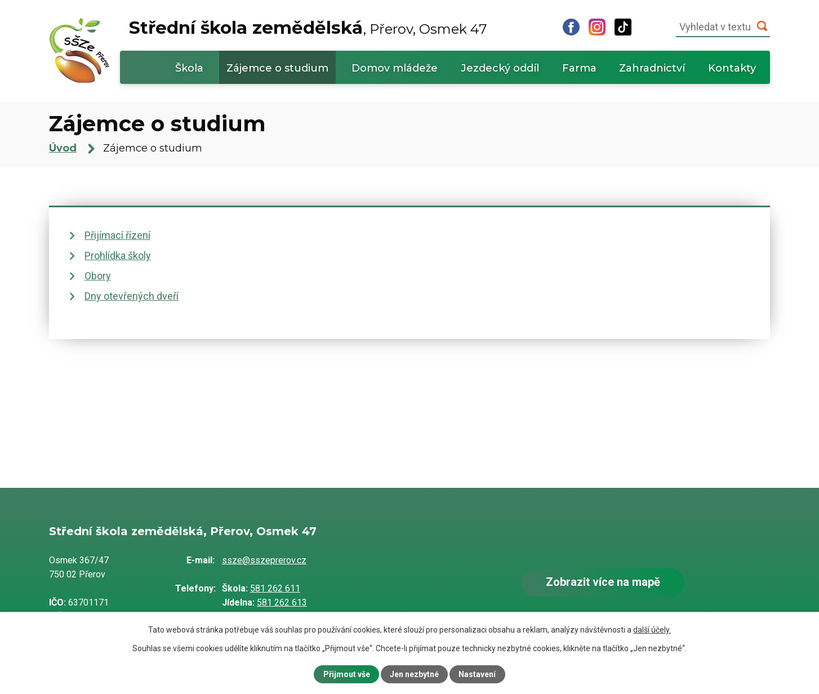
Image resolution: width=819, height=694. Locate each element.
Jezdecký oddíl (500, 68)
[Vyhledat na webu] (723, 27)
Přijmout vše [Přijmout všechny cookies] (346, 674)
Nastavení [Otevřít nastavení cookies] (477, 674)
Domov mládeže (394, 68)
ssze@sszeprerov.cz (264, 560)
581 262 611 (275, 588)
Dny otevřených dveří (131, 296)
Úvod (145, 67)
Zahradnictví (652, 68)
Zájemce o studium (277, 68)
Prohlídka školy (117, 255)
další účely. (652, 629)
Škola (189, 68)
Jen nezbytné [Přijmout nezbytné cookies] (414, 674)
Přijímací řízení (117, 235)
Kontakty (732, 68)
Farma (579, 68)
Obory (97, 276)
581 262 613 (282, 602)
